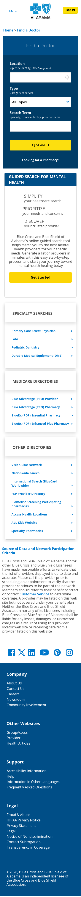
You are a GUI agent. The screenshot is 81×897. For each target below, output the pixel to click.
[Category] (40, 102)
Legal (11, 832)
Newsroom (16, 700)
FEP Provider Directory (28, 495)
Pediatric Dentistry (25, 349)
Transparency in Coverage (28, 848)
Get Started (40, 279)
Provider (14, 739)
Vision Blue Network (26, 466)
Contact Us (15, 689)
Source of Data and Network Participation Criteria (38, 552)
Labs (14, 340)
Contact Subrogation (24, 843)
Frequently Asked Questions (29, 788)
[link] (8, 30)
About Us (14, 684)
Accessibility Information (26, 772)
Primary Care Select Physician (33, 332)
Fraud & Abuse (18, 816)
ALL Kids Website (24, 524)
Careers (13, 695)
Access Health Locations (29, 516)
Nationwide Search (25, 474)
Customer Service (34, 595)
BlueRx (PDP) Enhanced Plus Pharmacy (40, 425)
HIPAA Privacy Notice (24, 821)
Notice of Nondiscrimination (29, 837)
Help (10, 777)
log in (70, 10)
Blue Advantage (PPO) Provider (34, 400)
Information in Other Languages (33, 783)
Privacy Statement (21, 826)
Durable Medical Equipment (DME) (36, 357)
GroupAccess (17, 733)
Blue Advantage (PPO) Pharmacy (35, 408)
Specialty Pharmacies (27, 532)
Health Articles (18, 744)
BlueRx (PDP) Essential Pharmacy (35, 417)
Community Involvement (26, 706)
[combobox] (40, 77)
